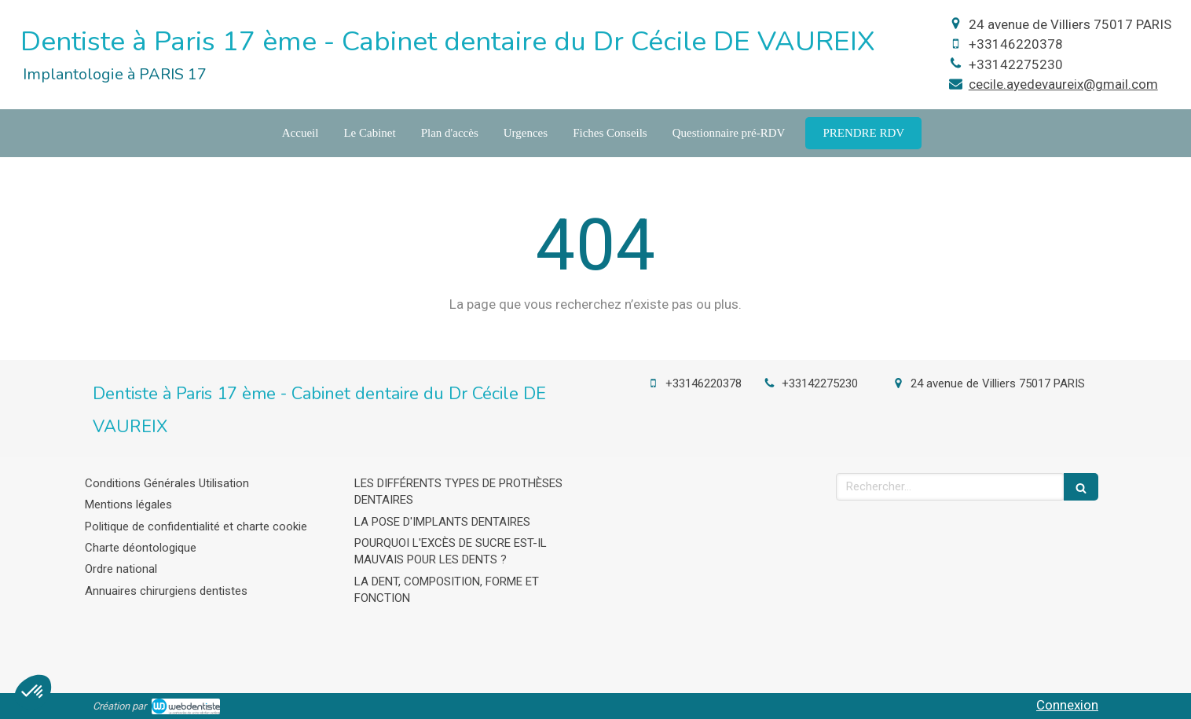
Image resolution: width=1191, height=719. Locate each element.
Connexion (1067, 705)
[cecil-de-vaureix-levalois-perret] (863, 133)
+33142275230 (1016, 64)
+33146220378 (1016, 44)
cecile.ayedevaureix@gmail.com (1063, 84)
